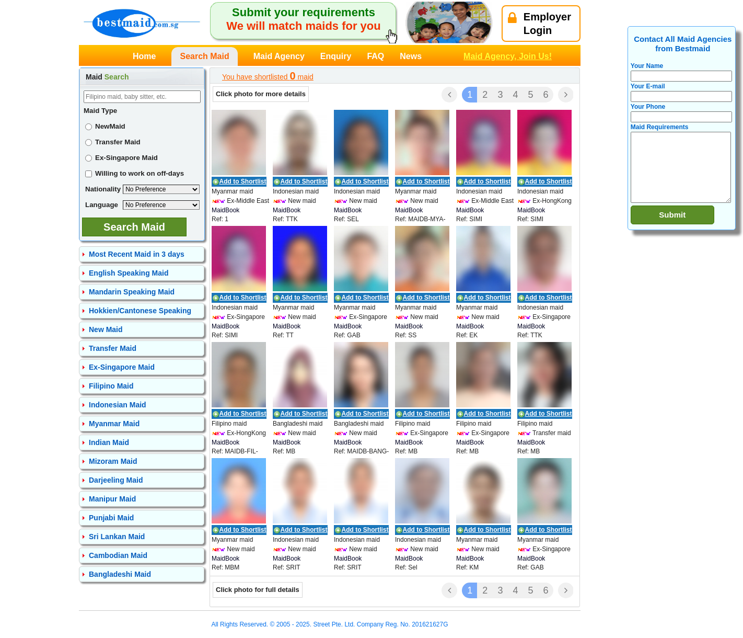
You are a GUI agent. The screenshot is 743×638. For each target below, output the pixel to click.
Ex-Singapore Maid (121, 158)
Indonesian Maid (117, 405)
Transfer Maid (113, 142)
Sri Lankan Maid (117, 536)
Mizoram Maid (113, 461)
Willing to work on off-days (134, 173)
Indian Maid (109, 442)
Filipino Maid (111, 386)
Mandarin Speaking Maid (132, 292)
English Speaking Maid (128, 273)
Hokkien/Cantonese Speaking (140, 310)
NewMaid (105, 126)
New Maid (106, 329)
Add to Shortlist (242, 181)
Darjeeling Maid (116, 480)
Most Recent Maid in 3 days (136, 254)
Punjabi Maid (111, 518)
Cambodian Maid (118, 555)
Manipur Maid (112, 499)
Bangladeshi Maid (120, 574)
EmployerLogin (539, 23)
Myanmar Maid (114, 423)
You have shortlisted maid (268, 76)
